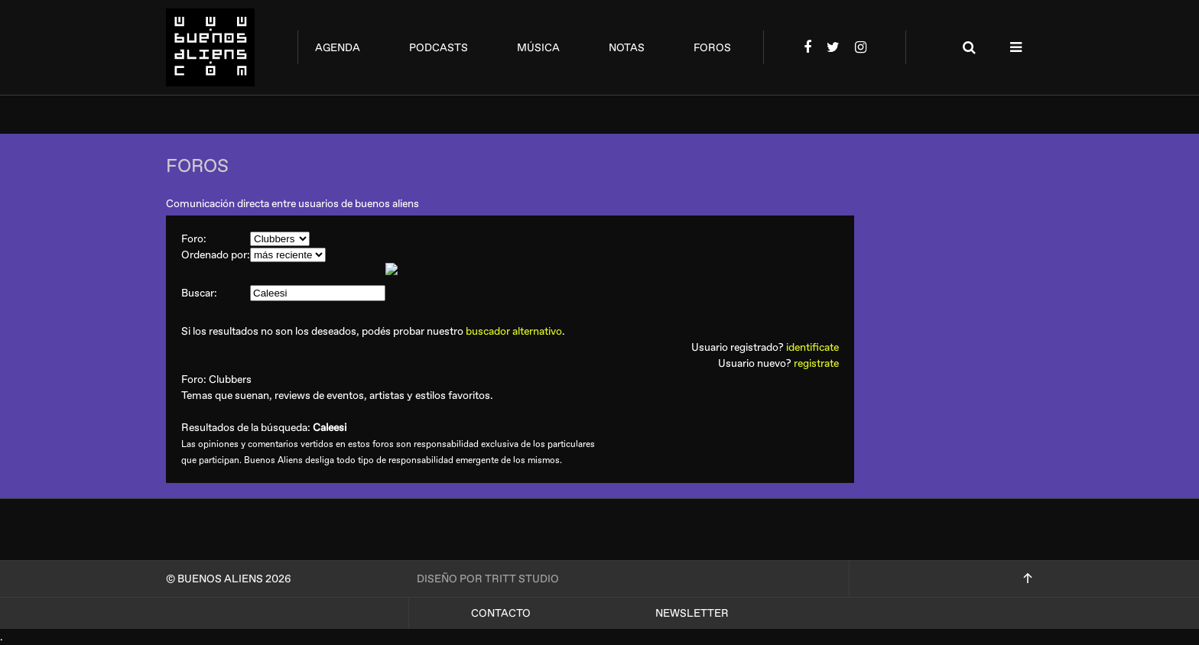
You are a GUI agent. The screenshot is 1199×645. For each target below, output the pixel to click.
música (538, 47)
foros (712, 47)
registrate (816, 363)
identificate (812, 347)
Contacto (501, 613)
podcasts (438, 47)
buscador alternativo (514, 331)
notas (627, 47)
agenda (337, 47)
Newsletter (692, 613)
